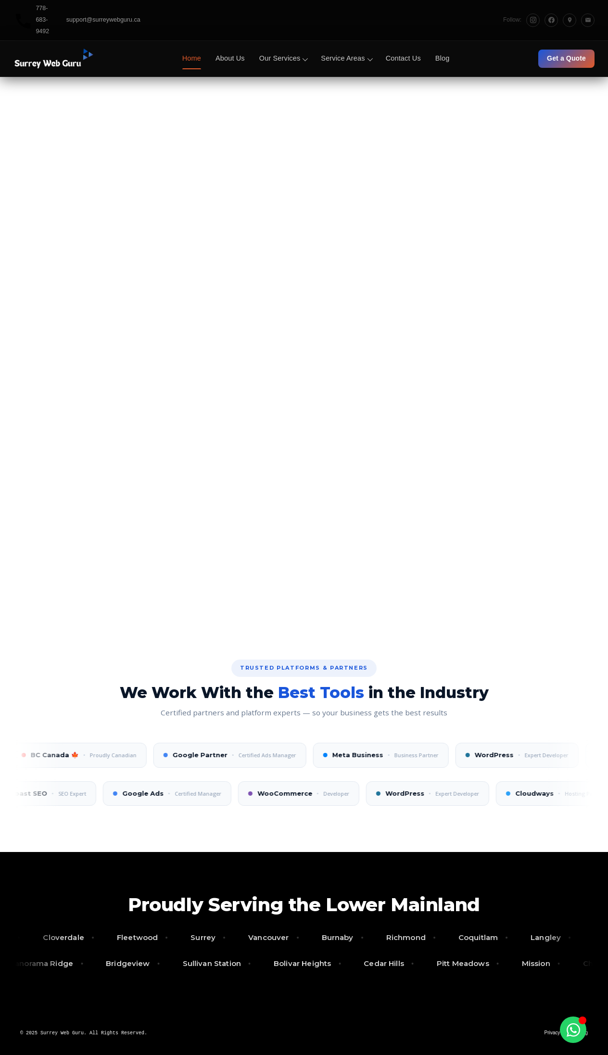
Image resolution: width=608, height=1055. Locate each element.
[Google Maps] (569, 20)
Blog (442, 58)
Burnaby (348, 937)
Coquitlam (488, 937)
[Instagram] (533, 20)
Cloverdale (74, 937)
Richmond (416, 937)
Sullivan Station (203, 963)
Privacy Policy (559, 1032)
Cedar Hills (375, 963)
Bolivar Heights (293, 963)
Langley (556, 937)
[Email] (588, 20)
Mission (527, 963)
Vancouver (278, 937)
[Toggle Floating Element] (573, 1030)
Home (191, 58)
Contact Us (403, 58)
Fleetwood (147, 937)
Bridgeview (119, 963)
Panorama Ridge (32, 963)
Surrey (213, 937)
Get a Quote (566, 58)
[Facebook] (551, 20)
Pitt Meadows (454, 963)
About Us (230, 58)
